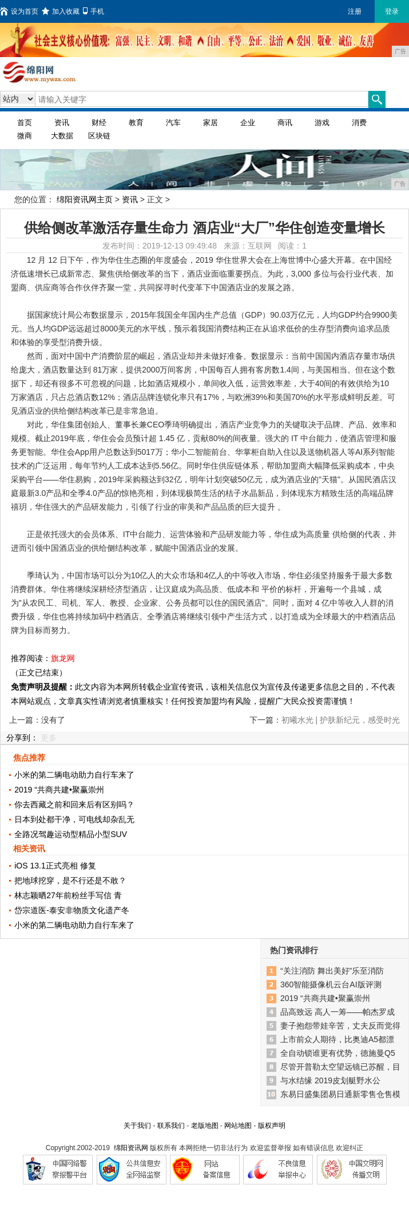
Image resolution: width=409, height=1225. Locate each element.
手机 (93, 11)
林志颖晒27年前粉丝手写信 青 (67, 895)
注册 (355, 11)
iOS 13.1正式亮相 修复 (55, 865)
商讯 (284, 122)
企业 (247, 122)
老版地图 (205, 1126)
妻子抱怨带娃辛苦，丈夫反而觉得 (340, 1025)
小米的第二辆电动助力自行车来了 (74, 774)
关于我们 (137, 1126)
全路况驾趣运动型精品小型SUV (70, 834)
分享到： (22, 737)
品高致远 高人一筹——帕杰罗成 (337, 1011)
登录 (392, 11)
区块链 (99, 135)
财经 (99, 122)
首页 (24, 122)
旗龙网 (63, 658)
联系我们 (171, 1126)
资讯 (61, 122)
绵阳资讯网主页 (85, 199)
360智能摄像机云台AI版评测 (331, 984)
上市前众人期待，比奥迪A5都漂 (337, 1039)
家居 (210, 122)
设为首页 (19, 11)
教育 (136, 122)
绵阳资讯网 (131, 1148)
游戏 (322, 122)
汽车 (173, 122)
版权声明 (271, 1126)
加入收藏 (61, 11)
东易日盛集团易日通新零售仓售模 (340, 1094)
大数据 (62, 135)
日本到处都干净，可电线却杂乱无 (74, 819)
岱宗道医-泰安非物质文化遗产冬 (71, 910)
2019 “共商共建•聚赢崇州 (59, 789)
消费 (359, 122)
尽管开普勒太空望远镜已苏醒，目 (340, 1066)
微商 (24, 135)
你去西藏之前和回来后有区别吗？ (74, 804)
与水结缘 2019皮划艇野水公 (330, 1080)
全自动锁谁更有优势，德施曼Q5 (337, 1053)
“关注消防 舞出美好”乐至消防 (332, 970)
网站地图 (238, 1126)
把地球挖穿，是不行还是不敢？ (70, 880)
